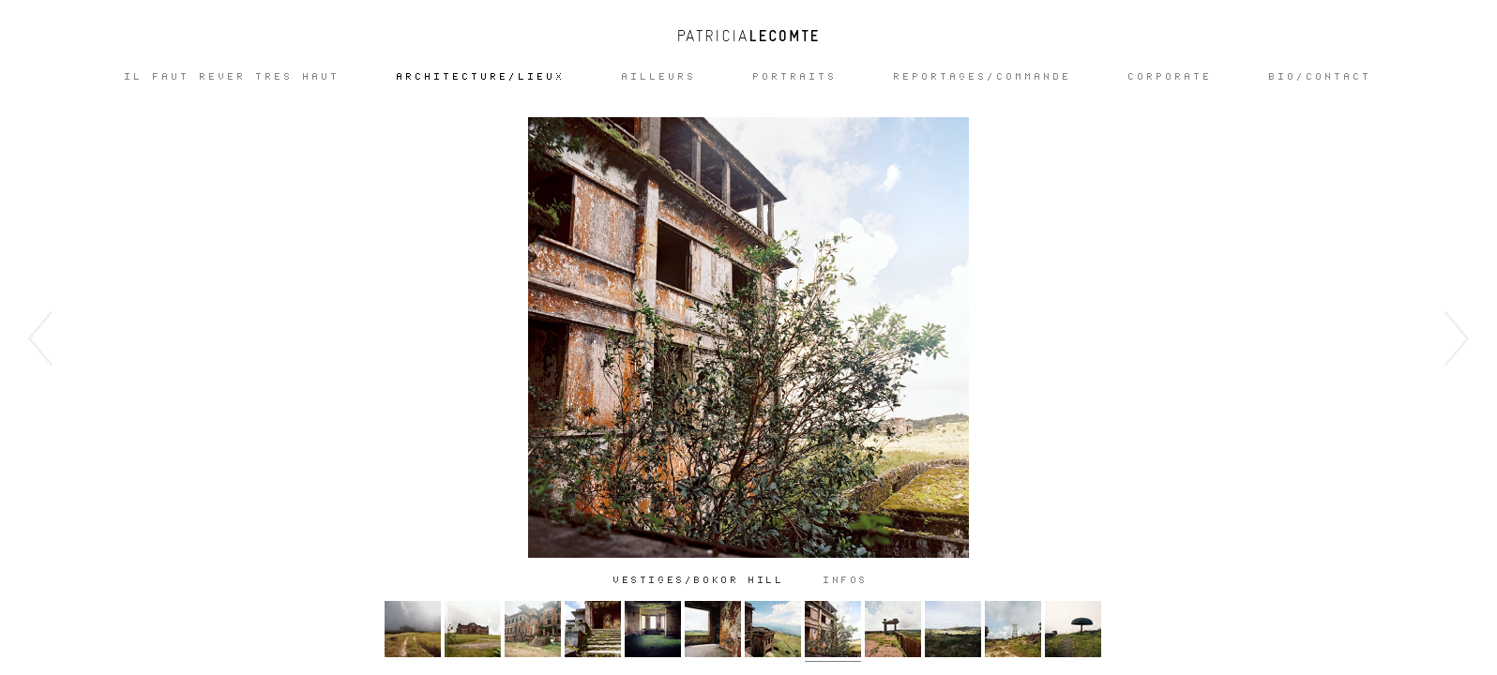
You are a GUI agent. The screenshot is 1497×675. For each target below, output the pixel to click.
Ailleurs (659, 77)
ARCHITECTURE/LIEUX (481, 77)
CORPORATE (1170, 77)
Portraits (795, 77)
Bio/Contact (1320, 77)
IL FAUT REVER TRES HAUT (232, 77)
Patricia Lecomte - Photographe (748, 35)
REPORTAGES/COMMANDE (983, 77)
